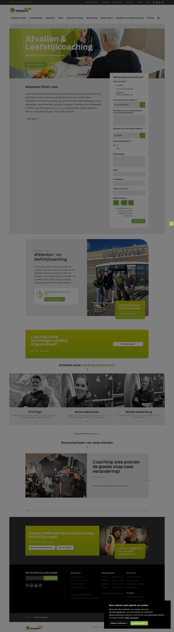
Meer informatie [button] (132, 618)
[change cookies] (119, 623)
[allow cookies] (139, 623)
